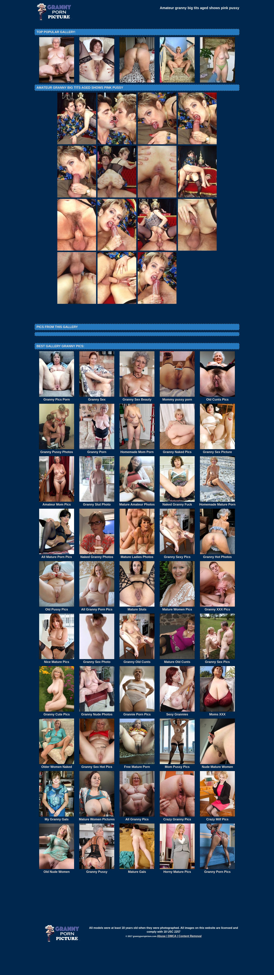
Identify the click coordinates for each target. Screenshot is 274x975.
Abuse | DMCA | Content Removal (179, 964)
